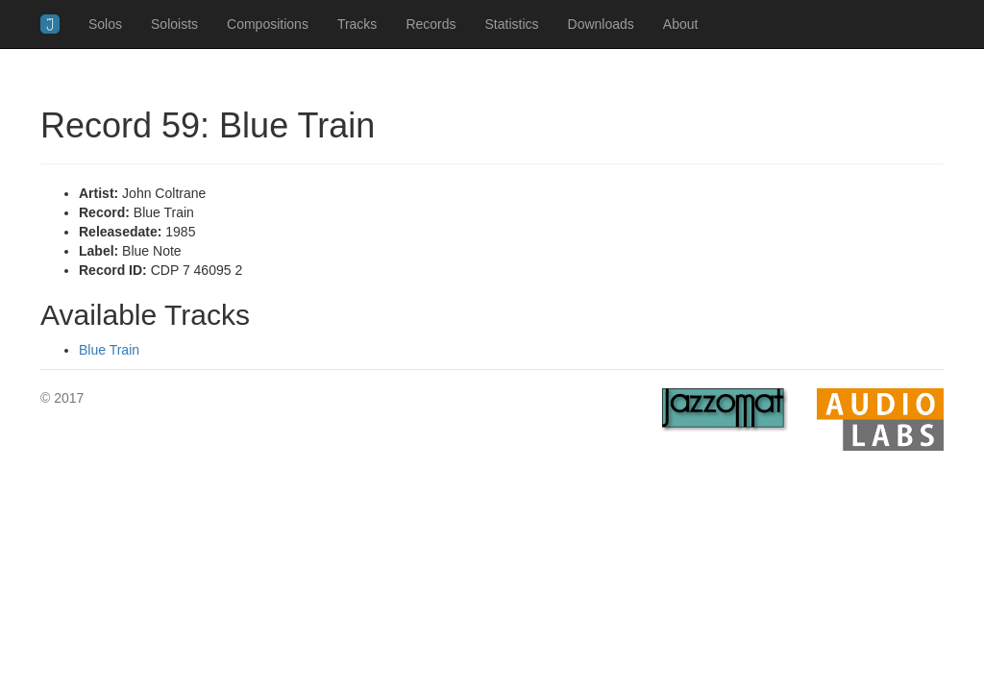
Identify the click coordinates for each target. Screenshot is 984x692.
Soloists (174, 24)
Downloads (601, 24)
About (681, 24)
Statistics (512, 24)
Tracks (357, 24)
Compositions (267, 24)
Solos (105, 24)
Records (430, 24)
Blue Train (109, 350)
